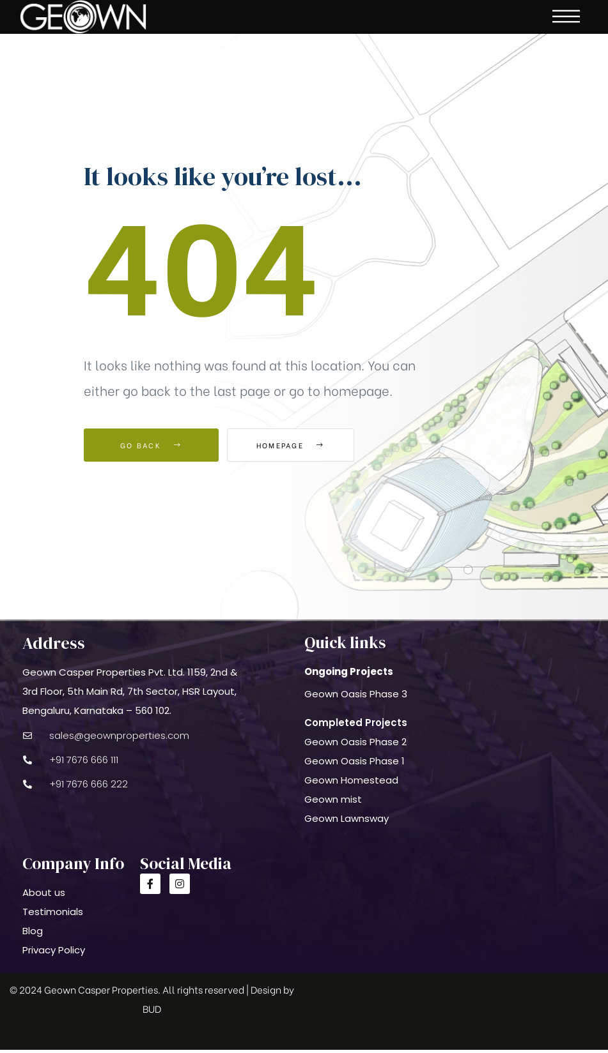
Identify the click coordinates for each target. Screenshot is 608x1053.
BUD (152, 1011)
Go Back (151, 448)
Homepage (297, 448)
